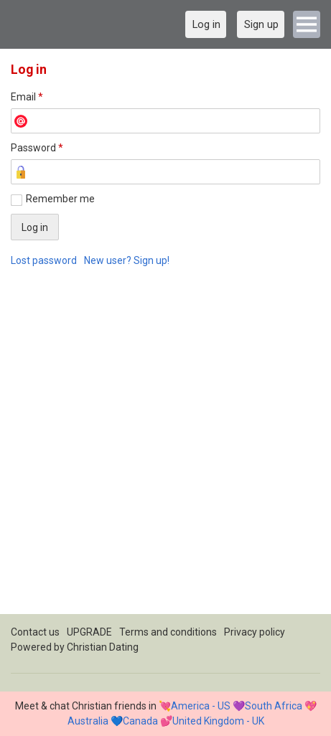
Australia (87, 721)
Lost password (44, 260)
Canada (140, 721)
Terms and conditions (168, 632)
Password (37, 148)
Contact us (35, 632)
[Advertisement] (165, 448)
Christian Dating (103, 647)
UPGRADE (89, 632)
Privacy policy (254, 632)
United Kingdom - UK (218, 721)
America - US (200, 706)
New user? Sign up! (126, 260)
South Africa (273, 706)
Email (27, 97)
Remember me (60, 198)
